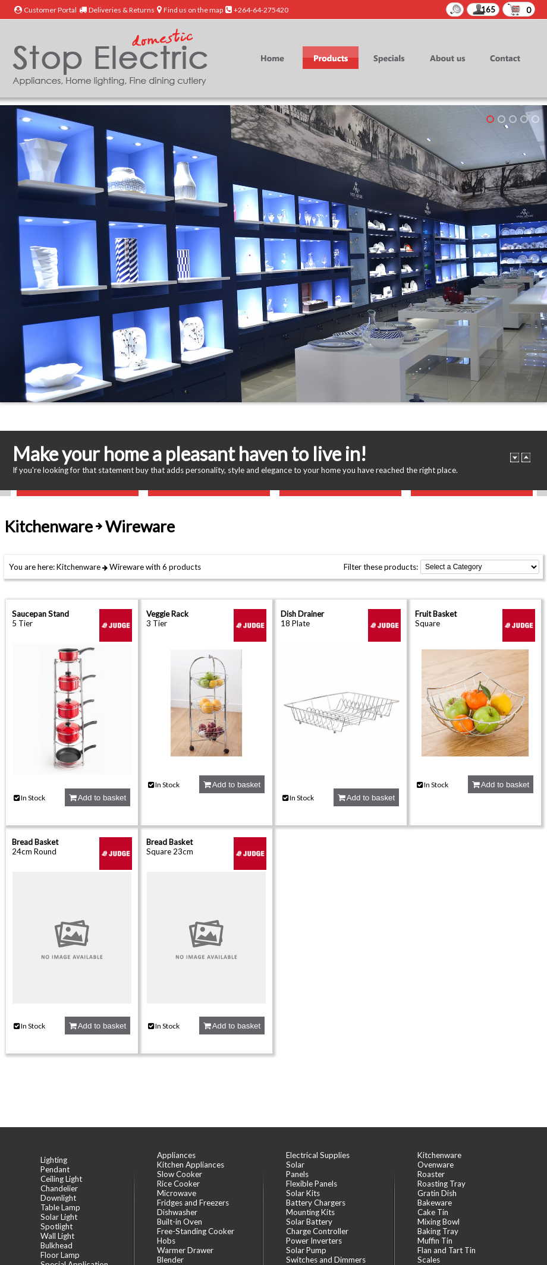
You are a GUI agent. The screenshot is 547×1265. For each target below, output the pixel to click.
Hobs (166, 1240)
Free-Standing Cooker (195, 1231)
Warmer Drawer (185, 1250)
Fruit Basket (436, 614)
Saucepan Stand (40, 614)
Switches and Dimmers (326, 1259)
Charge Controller (317, 1231)
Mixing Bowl (438, 1221)
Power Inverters (314, 1240)
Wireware (126, 567)
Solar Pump (306, 1250)
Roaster (431, 1174)
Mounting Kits (310, 1212)
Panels (297, 1174)
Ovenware (435, 1164)
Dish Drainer (302, 614)
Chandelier (59, 1188)
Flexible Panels (311, 1183)
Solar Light (58, 1217)
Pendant (55, 1169)
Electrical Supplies (318, 1155)
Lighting (53, 1160)
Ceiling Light (61, 1179)
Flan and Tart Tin (446, 1250)
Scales (428, 1259)
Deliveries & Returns (122, 9)
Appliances (176, 1155)
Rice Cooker (178, 1183)
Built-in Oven (179, 1221)
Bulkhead (56, 1245)
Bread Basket (35, 842)
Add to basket (97, 797)
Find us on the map (193, 9)
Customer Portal (50, 9)
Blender (170, 1259)
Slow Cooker (179, 1174)
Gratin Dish (437, 1193)
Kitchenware (78, 567)
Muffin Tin (434, 1240)
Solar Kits (303, 1193)
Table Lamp (60, 1207)
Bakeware (434, 1202)
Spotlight (56, 1226)
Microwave (176, 1193)
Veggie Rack (167, 614)
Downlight (58, 1198)
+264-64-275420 (261, 9)
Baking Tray (437, 1231)
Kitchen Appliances (190, 1164)
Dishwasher (177, 1212)
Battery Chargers (315, 1202)
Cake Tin (432, 1212)
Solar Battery (309, 1221)
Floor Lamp (60, 1255)
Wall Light (57, 1236)
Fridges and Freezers (193, 1202)
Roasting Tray (441, 1183)
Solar (295, 1164)
